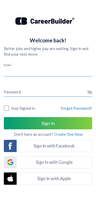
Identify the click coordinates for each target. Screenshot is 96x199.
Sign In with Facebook (54, 145)
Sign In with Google (54, 162)
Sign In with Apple (54, 178)
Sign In (48, 123)
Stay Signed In (23, 108)
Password (12, 92)
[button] (89, 92)
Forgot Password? (76, 108)
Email (7, 65)
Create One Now (68, 134)
